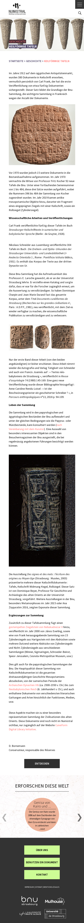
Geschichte (33, 61)
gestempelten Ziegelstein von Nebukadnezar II (36, 627)
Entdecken (42, 763)
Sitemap (38, 887)
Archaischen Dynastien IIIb (24, 685)
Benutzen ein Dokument (42, 862)
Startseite (16, 61)
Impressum (29, 887)
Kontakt (42, 874)
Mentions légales (51, 887)
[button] (4, 817)
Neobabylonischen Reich (23, 689)
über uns (42, 850)
